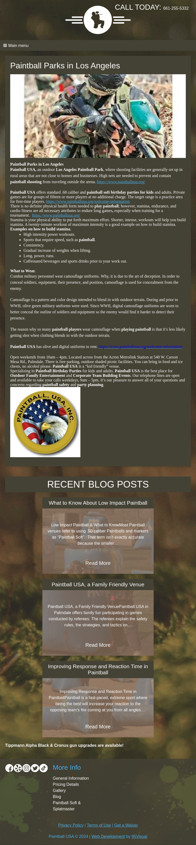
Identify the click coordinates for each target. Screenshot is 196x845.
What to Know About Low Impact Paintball (98, 503)
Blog (57, 796)
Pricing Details (66, 784)
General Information (71, 778)
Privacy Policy (71, 825)
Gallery (59, 790)
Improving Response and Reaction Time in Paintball (98, 669)
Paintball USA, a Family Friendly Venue (98, 584)
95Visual (139, 836)
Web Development (108, 836)
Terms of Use (99, 825)
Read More (98, 563)
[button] (98, 45)
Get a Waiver (126, 825)
